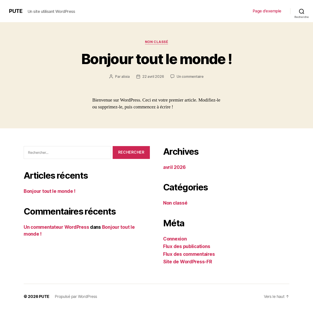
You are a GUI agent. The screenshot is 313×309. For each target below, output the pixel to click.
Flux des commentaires (189, 254)
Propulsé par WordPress (76, 296)
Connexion (175, 239)
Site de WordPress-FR (187, 261)
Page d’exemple (267, 11)
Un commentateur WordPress (56, 227)
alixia (125, 76)
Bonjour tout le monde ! (156, 58)
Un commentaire (190, 76)
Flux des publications (186, 246)
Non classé (156, 42)
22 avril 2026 (153, 76)
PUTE (15, 11)
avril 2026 (174, 167)
